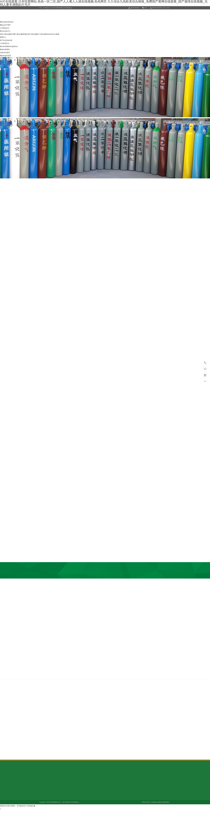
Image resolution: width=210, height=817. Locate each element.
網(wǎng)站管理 (5, 55)
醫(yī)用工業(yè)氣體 (31, 34)
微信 (144, 8)
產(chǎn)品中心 (5, 31)
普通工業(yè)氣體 (18, 34)
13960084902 (205, 362)
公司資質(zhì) (4, 43)
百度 (164, 8)
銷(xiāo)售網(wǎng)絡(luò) (9, 46)
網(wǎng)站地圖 (157, 8)
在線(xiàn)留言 (5, 52)
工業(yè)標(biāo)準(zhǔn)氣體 (49, 34)
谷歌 (168, 8)
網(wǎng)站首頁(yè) (6, 22)
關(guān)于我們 (5, 25)
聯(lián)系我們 (135, 8)
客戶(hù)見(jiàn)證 (6, 40)
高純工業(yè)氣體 (6, 34)
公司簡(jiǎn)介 (5, 28)
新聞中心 (3, 37)
